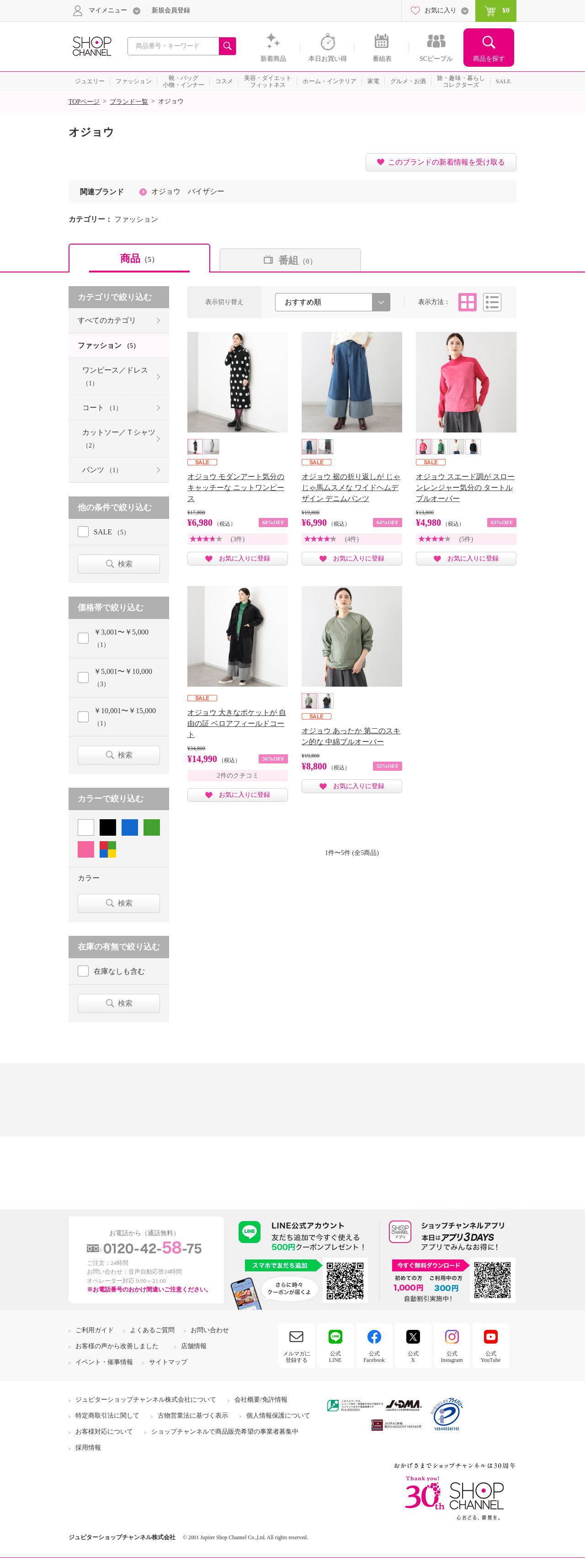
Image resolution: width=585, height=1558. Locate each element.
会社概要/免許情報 (260, 1399)
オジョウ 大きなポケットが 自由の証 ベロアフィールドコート (236, 723)
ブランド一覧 (129, 101)
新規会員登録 (171, 10)
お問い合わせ (210, 1330)
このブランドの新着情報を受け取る (446, 162)
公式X (413, 1356)
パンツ (102, 470)
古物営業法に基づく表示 (193, 1415)
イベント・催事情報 (104, 1362)
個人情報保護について (278, 1415)
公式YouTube (491, 1356)
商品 (139, 258)
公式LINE (335, 1356)
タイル (467, 302)
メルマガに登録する (296, 1356)
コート (102, 407)
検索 (125, 564)
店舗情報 (194, 1346)
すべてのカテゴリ (107, 320)
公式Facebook (374, 1356)
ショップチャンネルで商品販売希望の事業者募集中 (224, 1431)
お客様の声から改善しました (117, 1346)
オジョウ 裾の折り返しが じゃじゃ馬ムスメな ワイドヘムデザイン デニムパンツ (351, 487)
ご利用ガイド (94, 1330)
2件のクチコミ (238, 775)
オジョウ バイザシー (187, 191)
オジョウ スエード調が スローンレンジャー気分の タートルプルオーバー (465, 487)
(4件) (352, 539)
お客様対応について (104, 1431)
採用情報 (88, 1447)
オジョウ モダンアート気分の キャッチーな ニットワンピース (235, 487)
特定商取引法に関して (107, 1415)
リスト (492, 302)
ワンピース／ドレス (115, 376)
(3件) (238, 539)
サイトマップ (168, 1362)
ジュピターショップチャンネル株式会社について (145, 1399)
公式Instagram (452, 1356)
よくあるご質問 (152, 1330)
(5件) (466, 539)
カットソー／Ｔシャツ (118, 438)
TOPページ (84, 101)
